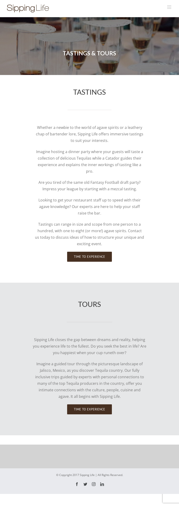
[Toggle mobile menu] (169, 7)
